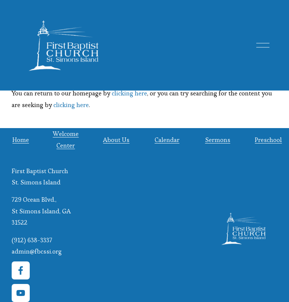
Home (20, 140)
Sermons (217, 140)
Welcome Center (66, 139)
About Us (116, 140)
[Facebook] (21, 270)
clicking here (129, 93)
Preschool (268, 140)
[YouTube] (21, 293)
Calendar (167, 140)
